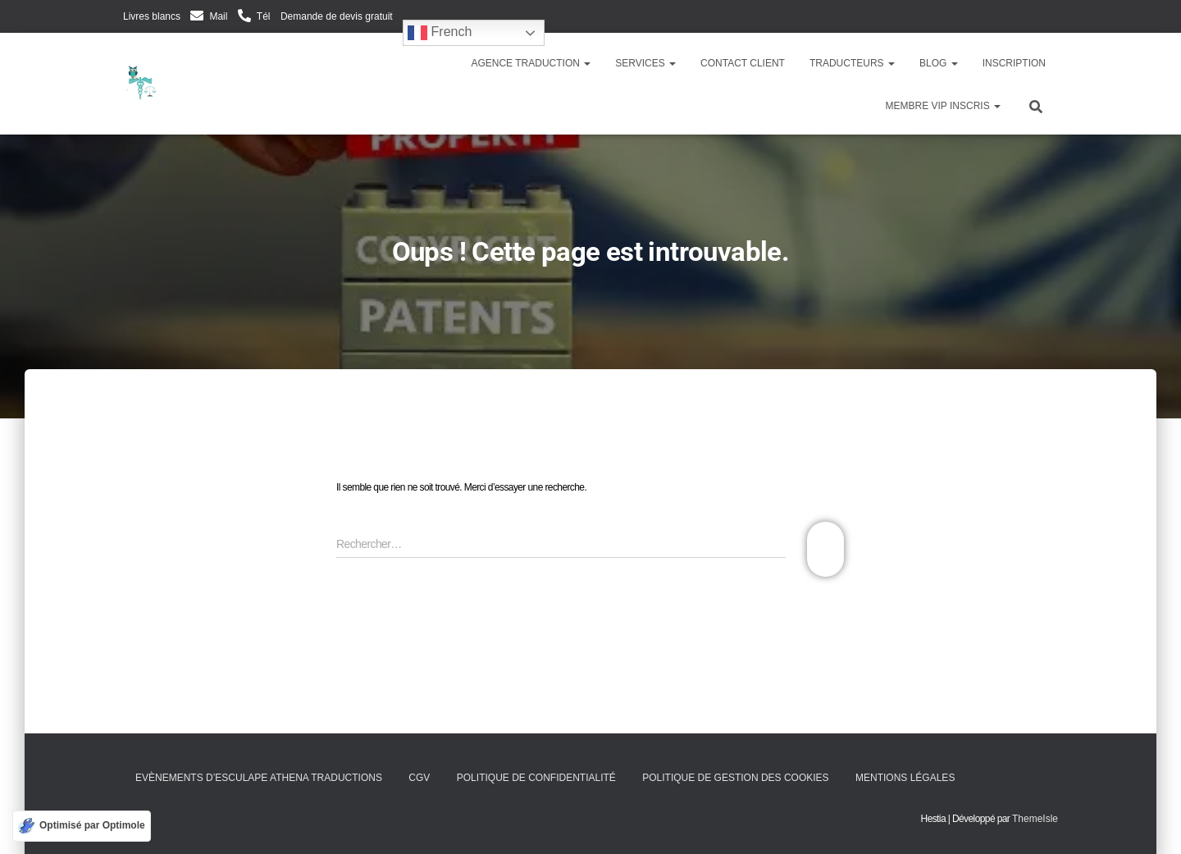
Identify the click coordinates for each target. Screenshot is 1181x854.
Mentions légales (905, 777)
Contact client (742, 63)
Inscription (1014, 63)
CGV (419, 777)
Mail (218, 16)
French (440, 33)
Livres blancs (151, 16)
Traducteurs (852, 63)
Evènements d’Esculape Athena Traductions (258, 777)
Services (645, 63)
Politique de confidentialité (536, 777)
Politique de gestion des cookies (735, 777)
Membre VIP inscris (943, 106)
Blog (938, 63)
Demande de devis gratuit (336, 16)
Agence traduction (530, 63)
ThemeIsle (1035, 818)
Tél (264, 16)
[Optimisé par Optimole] (81, 826)
